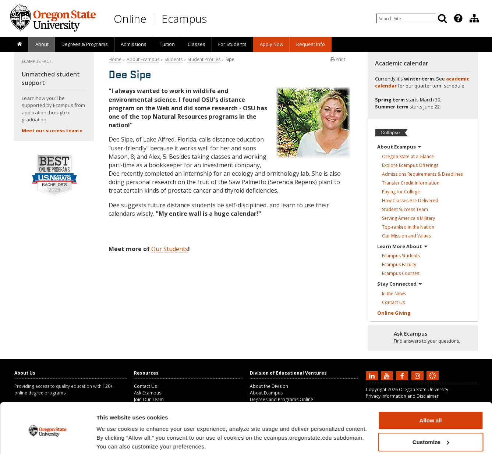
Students (173, 59)
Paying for (401, 192)
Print (337, 59)
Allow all (431, 393)
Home (115, 59)
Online (130, 18)
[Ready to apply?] (422, 337)
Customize (431, 414)
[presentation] (457, 18)
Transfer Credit (410, 183)
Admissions (133, 44)
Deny (431, 436)
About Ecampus (143, 59)
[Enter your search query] (406, 18)
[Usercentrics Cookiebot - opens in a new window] (47, 439)
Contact (393, 302)
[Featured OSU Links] (458, 18)
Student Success (405, 209)
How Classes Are (410, 200)
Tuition (167, 44)
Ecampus (184, 18)
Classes (196, 44)
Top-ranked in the (408, 227)
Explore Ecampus (410, 165)
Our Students (169, 249)
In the (394, 293)
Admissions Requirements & (422, 174)
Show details (113, 439)
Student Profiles (204, 59)
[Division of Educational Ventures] (474, 18)
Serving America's (408, 218)
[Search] (442, 18)
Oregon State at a (408, 156)
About (42, 44)
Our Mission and (406, 236)
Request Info (310, 44)
